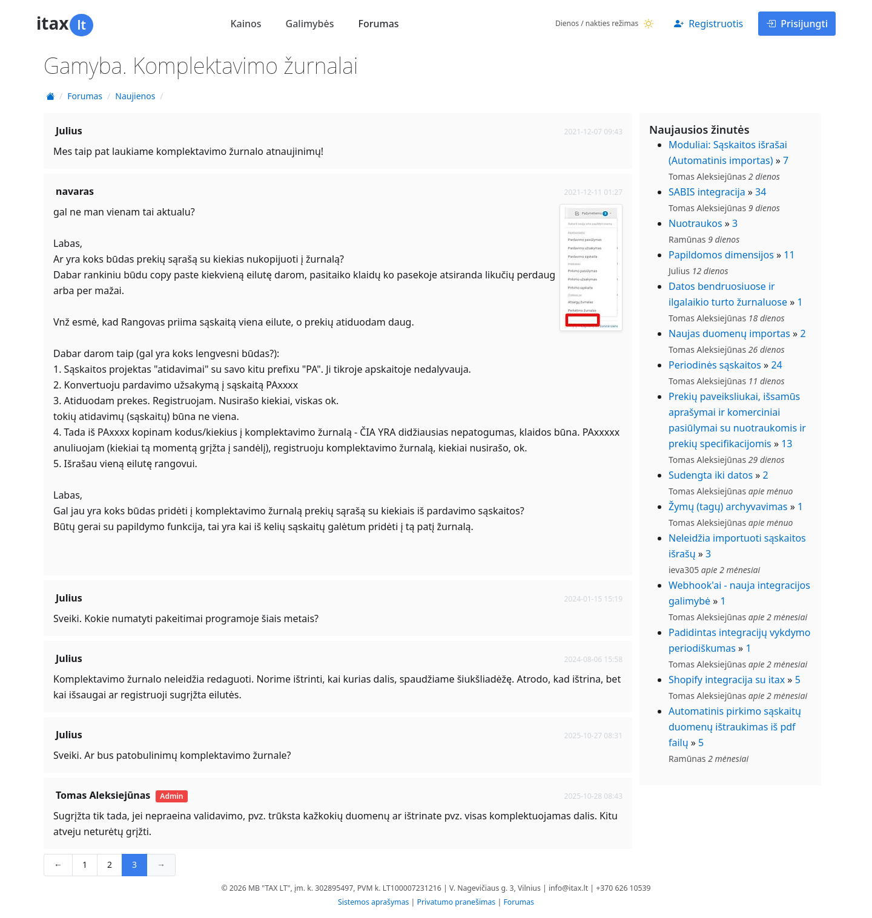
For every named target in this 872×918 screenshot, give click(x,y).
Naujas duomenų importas (729, 333)
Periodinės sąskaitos (715, 365)
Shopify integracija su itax (727, 679)
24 (776, 365)
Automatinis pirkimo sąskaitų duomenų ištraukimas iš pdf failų (735, 726)
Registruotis (708, 23)
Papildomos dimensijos (721, 254)
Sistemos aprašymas (373, 902)
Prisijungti (797, 23)
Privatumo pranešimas (456, 902)
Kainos (245, 23)
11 (789, 254)
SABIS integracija (707, 191)
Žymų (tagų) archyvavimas (728, 506)
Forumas (378, 23)
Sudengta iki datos (711, 475)
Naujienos (135, 96)
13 (786, 443)
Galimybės (310, 23)
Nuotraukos (695, 223)
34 (760, 191)
